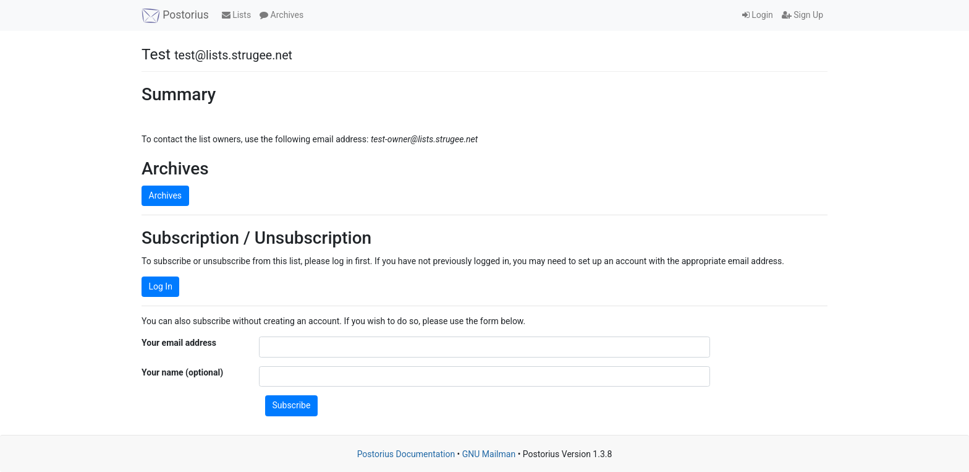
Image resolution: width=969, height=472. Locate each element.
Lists (236, 15)
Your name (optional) (182, 372)
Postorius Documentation (406, 454)
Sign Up (802, 15)
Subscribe (292, 405)
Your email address (179, 343)
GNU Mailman (488, 454)
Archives (281, 15)
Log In (160, 286)
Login (757, 15)
